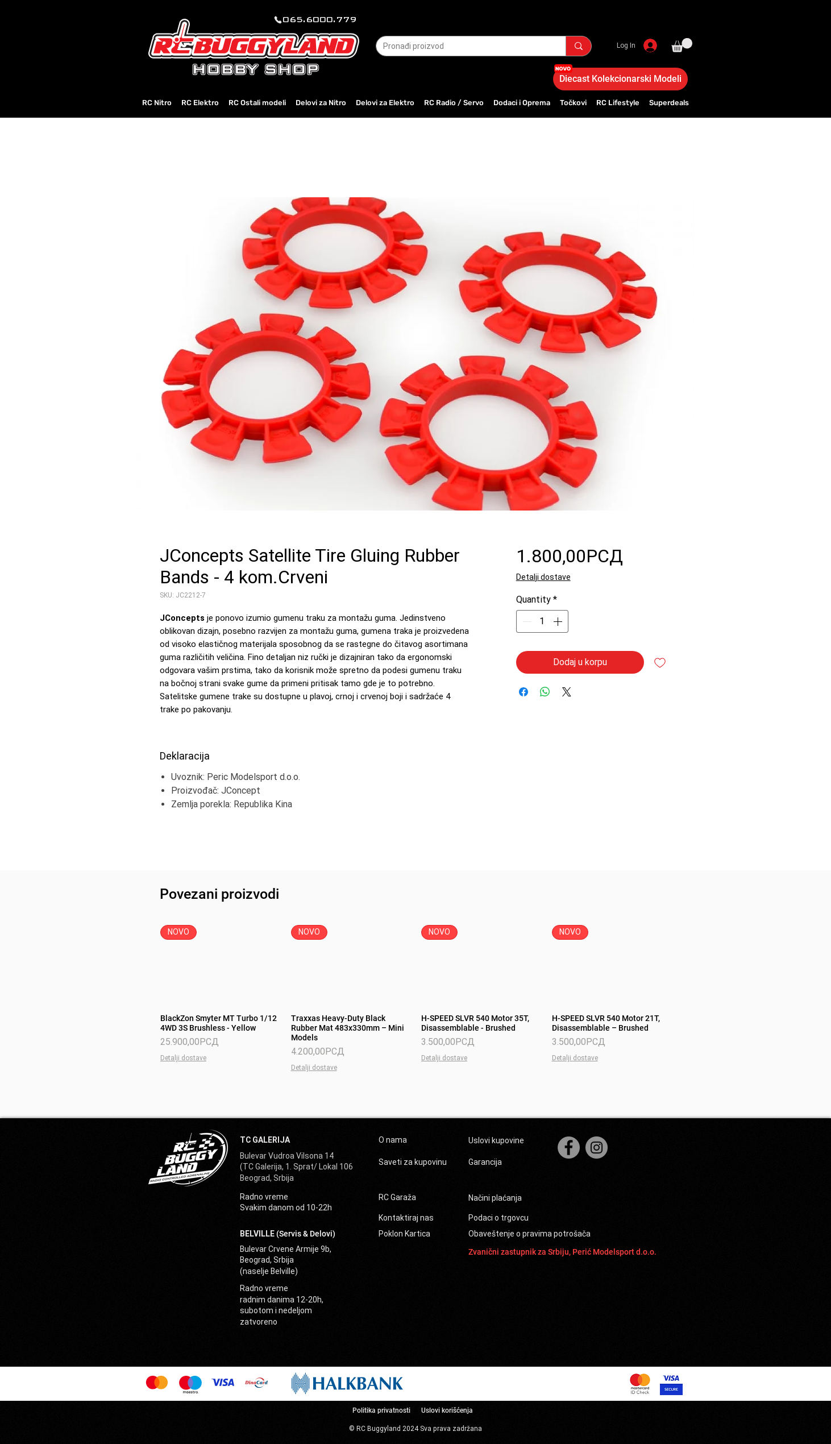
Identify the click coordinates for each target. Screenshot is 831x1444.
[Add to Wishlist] (660, 662)
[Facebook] (569, 1147)
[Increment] (559, 621)
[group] (415, 998)
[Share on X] (567, 692)
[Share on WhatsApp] (545, 692)
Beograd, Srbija (267, 1177)
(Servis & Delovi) (305, 1233)
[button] (681, 45)
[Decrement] (526, 621)
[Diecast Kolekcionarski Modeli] (620, 79)
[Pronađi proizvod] (462, 46)
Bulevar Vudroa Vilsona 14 (287, 1155)
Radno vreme (264, 1196)
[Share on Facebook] (523, 692)
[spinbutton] (542, 621)
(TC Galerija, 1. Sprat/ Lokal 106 (296, 1166)
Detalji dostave (543, 577)
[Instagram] (596, 1147)
